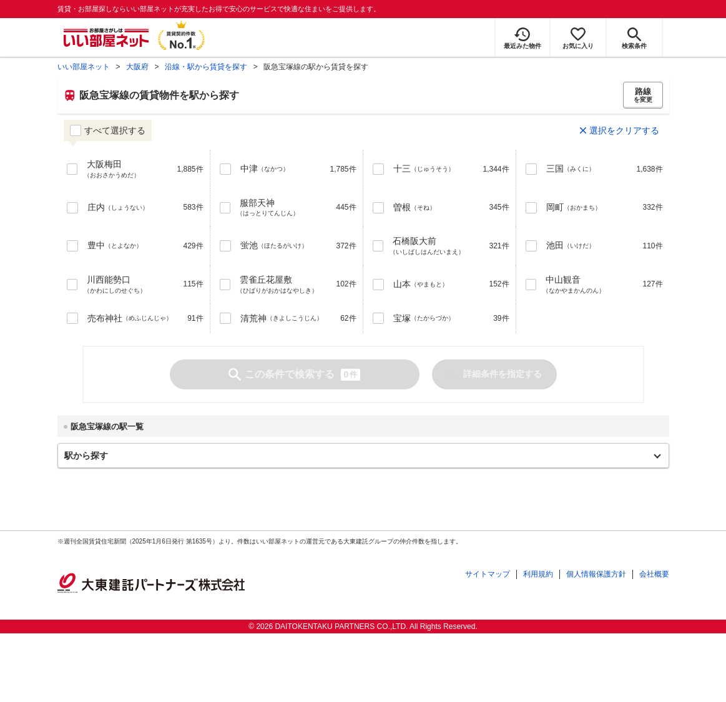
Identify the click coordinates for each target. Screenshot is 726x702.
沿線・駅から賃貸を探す (206, 66)
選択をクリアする (624, 130)
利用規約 (538, 574)
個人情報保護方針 (596, 574)
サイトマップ (487, 574)
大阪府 (137, 66)
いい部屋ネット (83, 66)
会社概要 (654, 574)
